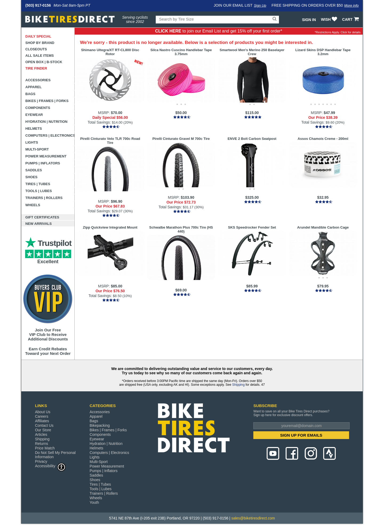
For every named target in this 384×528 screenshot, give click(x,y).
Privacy (41, 461)
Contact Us (44, 425)
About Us (42, 412)
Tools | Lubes (38, 191)
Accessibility (50, 466)
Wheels (32, 205)
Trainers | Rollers (43, 198)
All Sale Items (39, 56)
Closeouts (36, 49)
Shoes (31, 177)
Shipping (238, 385)
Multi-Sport (37, 149)
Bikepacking (100, 425)
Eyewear (34, 115)
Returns (41, 443)
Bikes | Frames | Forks (47, 101)
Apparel (33, 87)
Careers (41, 416)
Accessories (38, 80)
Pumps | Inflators (42, 163)
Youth (94, 502)
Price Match (45, 448)
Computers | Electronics (50, 135)
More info (351, 5)
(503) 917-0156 (38, 5)
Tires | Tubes (37, 184)
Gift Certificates (42, 217)
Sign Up (260, 5)
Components (37, 108)
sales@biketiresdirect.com (253, 518)
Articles (41, 434)
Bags (30, 94)
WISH (329, 19)
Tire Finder (36, 68)
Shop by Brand (39, 43)
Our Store (43, 430)
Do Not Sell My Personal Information (55, 454)
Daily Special (38, 36)
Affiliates (42, 421)
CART (351, 19)
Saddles (33, 170)
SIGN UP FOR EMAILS (301, 435)
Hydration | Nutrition (46, 122)
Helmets (33, 129)
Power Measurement (46, 156)
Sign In (309, 20)
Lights (31, 142)
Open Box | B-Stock (43, 62)
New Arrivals (38, 224)
